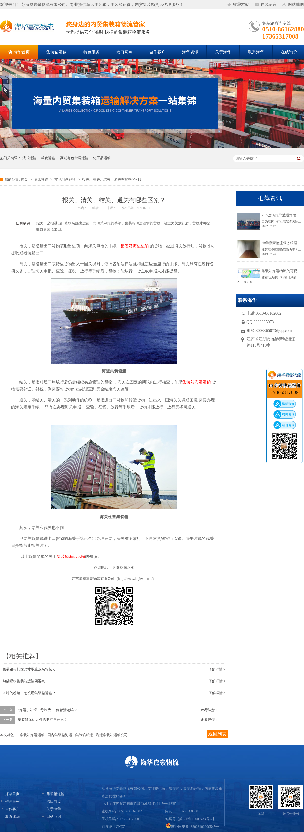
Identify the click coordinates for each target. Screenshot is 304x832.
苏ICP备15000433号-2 (195, 819)
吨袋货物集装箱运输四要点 (24, 681)
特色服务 (12, 801)
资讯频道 (41, 179)
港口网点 (54, 801)
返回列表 (217, 733)
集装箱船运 (84, 735)
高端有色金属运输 (74, 158)
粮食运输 (48, 158)
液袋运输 (29, 158)
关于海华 (54, 809)
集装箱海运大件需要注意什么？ (42, 720)
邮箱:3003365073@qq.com (269, 330)
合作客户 (12, 809)
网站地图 (296, 4)
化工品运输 (102, 158)
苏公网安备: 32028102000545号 (192, 827)
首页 (24, 179)
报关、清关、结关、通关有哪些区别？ (112, 179)
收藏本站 (241, 4)
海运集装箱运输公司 (112, 735)
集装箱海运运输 (32, 735)
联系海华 (12, 817)
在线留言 (268, 4)
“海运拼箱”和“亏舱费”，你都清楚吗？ (47, 710)
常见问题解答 (65, 179)
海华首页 (12, 794)
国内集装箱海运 (59, 735)
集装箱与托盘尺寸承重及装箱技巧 (29, 669)
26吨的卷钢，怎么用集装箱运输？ (29, 693)
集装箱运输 (55, 794)
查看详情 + (209, 710)
